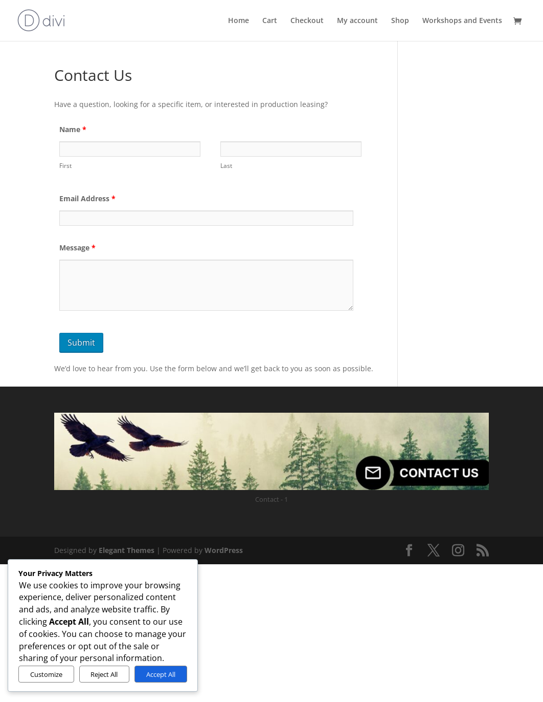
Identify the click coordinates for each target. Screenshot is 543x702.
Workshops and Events (462, 20)
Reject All (104, 674)
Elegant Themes (126, 550)
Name (72, 129)
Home (238, 20)
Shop (400, 20)
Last (226, 165)
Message (77, 247)
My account (357, 20)
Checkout (307, 20)
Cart (269, 20)
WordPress (224, 550)
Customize (46, 674)
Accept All (160, 674)
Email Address (87, 198)
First (65, 165)
